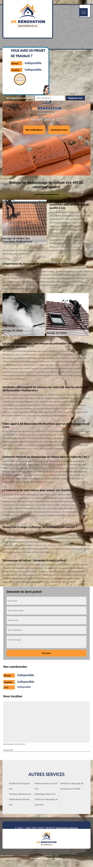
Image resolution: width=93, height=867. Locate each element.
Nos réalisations (34, 129)
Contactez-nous (59, 129)
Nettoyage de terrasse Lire (19, 802)
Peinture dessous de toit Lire (46, 786)
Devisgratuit (20, 78)
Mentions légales (67, 828)
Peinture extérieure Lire (20, 794)
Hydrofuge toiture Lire (45, 794)
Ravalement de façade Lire (19, 786)
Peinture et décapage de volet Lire (46, 802)
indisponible (33, 63)
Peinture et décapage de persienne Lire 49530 (72, 786)
